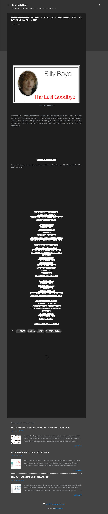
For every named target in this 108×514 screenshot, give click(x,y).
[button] (80, 18)
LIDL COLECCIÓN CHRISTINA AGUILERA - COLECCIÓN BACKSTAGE (40, 428)
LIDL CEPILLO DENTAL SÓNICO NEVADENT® (30, 477)
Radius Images (59, 508)
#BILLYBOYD (20, 331)
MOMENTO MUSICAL (53, 331)
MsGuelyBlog (19, 5)
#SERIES (40, 331)
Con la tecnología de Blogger (54, 504)
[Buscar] (99, 6)
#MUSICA (31, 331)
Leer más (78, 446)
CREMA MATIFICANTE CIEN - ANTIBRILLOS (30, 452)
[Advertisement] (94, 45)
